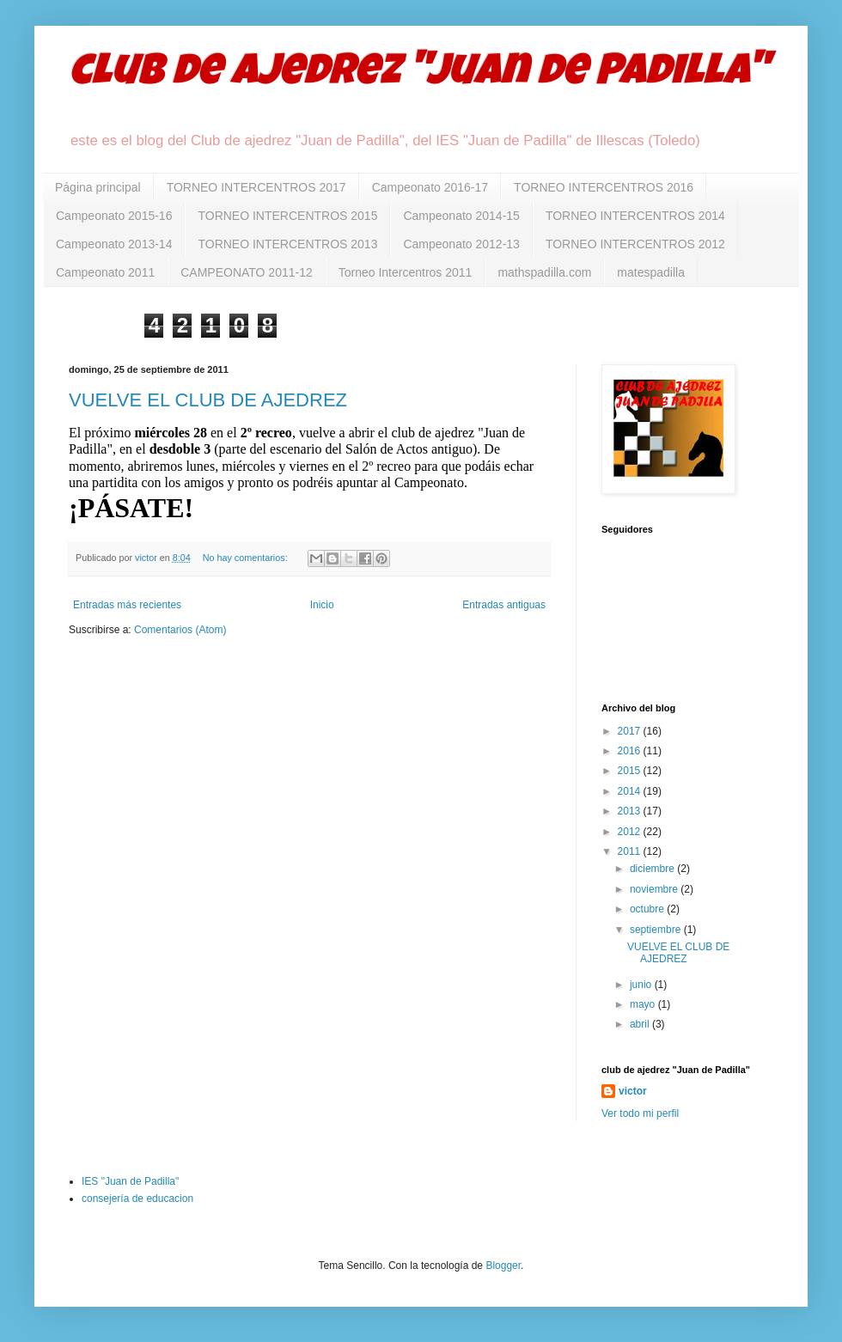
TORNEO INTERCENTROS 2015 (287, 216)
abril (641, 1024)
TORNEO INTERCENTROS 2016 (603, 187)
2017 (631, 731)
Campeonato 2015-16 (114, 216)
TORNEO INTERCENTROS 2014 (635, 216)
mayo (644, 1004)
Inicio (322, 605)
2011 (631, 851)
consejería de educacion (137, 1199)
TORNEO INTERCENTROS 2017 (256, 187)
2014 (631, 791)
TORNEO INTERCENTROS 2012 (635, 244)
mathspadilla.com (544, 272)
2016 (631, 751)
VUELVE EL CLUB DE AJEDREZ (208, 400)
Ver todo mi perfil (640, 1113)
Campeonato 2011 (105, 272)
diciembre (653, 869)
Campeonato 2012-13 (461, 244)
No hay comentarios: (246, 557)
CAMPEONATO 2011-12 (246, 272)
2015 (631, 771)
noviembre (655, 889)
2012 (631, 832)
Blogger (503, 1266)
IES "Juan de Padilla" (130, 1181)
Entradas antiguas (504, 605)
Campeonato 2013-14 (114, 244)
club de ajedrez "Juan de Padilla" (418, 74)
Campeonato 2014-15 (461, 216)
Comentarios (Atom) (180, 630)
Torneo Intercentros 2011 (406, 272)
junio (642, 985)
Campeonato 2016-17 (430, 187)
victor (633, 1091)
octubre (648, 909)
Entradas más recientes (127, 605)
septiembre (657, 930)
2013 (631, 811)
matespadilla (651, 272)
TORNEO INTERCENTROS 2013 (287, 244)
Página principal (98, 187)
